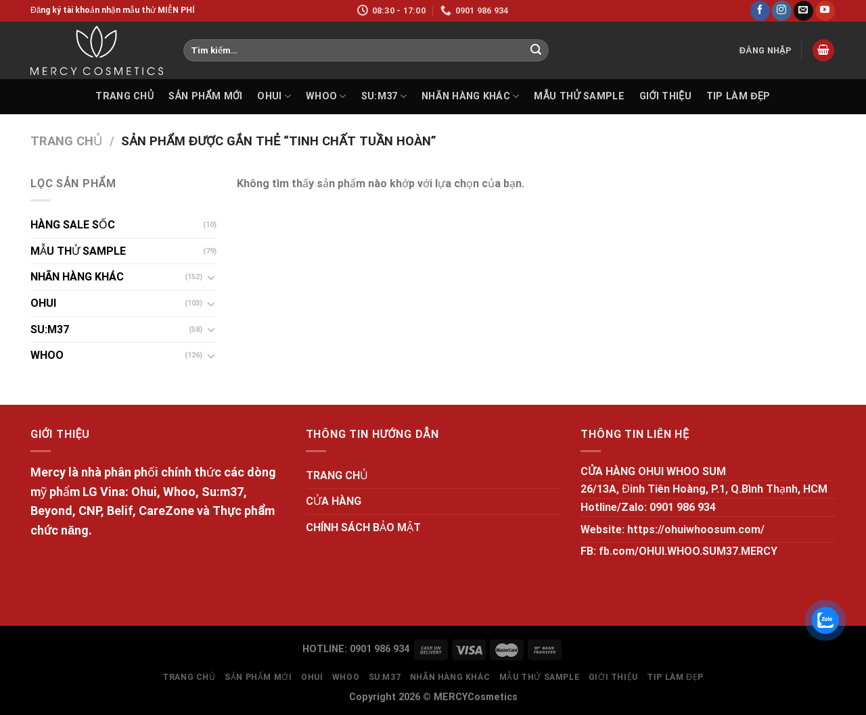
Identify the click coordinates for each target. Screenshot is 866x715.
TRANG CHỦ (124, 96)
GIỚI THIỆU (665, 96)
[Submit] (535, 50)
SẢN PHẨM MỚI (205, 96)
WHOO (326, 96)
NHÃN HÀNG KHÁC (470, 96)
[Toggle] (211, 277)
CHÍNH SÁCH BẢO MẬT (363, 527)
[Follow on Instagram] (782, 11)
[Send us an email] (803, 11)
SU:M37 (384, 96)
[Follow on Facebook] (760, 11)
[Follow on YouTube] (825, 11)
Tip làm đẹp (738, 96)
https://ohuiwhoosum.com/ (696, 529)
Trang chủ (66, 141)
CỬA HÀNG (333, 501)
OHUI (274, 96)
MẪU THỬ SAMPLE (579, 96)
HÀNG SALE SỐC (72, 224)
